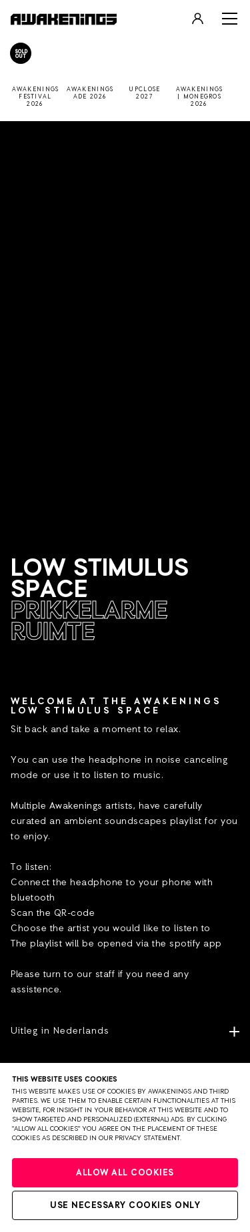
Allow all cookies (125, 1173)
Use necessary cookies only (125, 1205)
